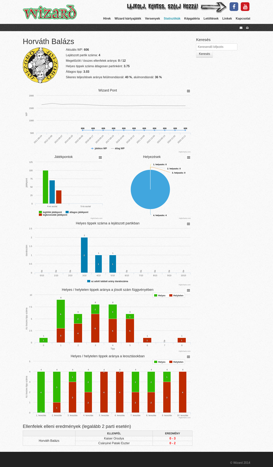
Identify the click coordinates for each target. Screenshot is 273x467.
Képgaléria (192, 18)
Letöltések (211, 18)
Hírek (107, 18)
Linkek (227, 18)
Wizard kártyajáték (128, 18)
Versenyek (152, 18)
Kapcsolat (243, 18)
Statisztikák (172, 18)
